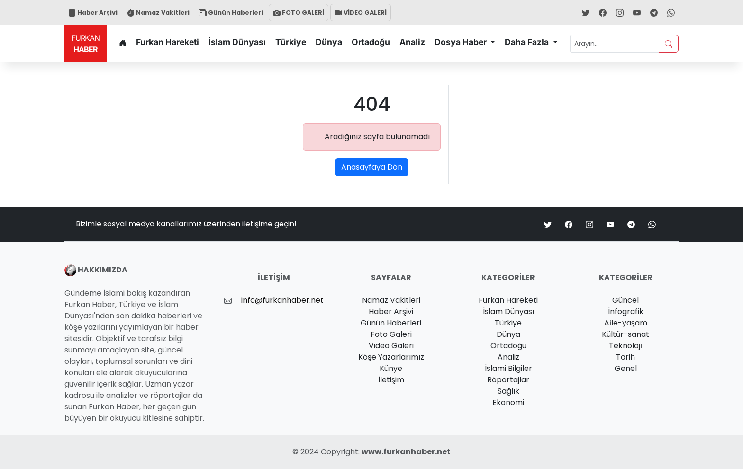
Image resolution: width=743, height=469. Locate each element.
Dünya (329, 42)
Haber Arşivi (93, 13)
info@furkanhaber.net (282, 300)
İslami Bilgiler (508, 368)
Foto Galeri (391, 334)
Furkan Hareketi (167, 42)
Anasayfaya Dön (371, 167)
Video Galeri (391, 345)
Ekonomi (508, 402)
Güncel (625, 300)
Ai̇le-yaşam (625, 322)
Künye (391, 368)
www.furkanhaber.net (406, 451)
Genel (626, 368)
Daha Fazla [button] (528, 42)
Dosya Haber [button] (462, 42)
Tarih (625, 357)
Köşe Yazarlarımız (391, 357)
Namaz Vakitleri (158, 13)
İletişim (391, 379)
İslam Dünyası (237, 42)
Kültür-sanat (625, 334)
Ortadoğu (371, 42)
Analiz (412, 42)
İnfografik (625, 311)
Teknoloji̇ (625, 345)
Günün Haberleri (231, 13)
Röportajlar (508, 379)
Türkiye (290, 42)
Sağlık (508, 391)
